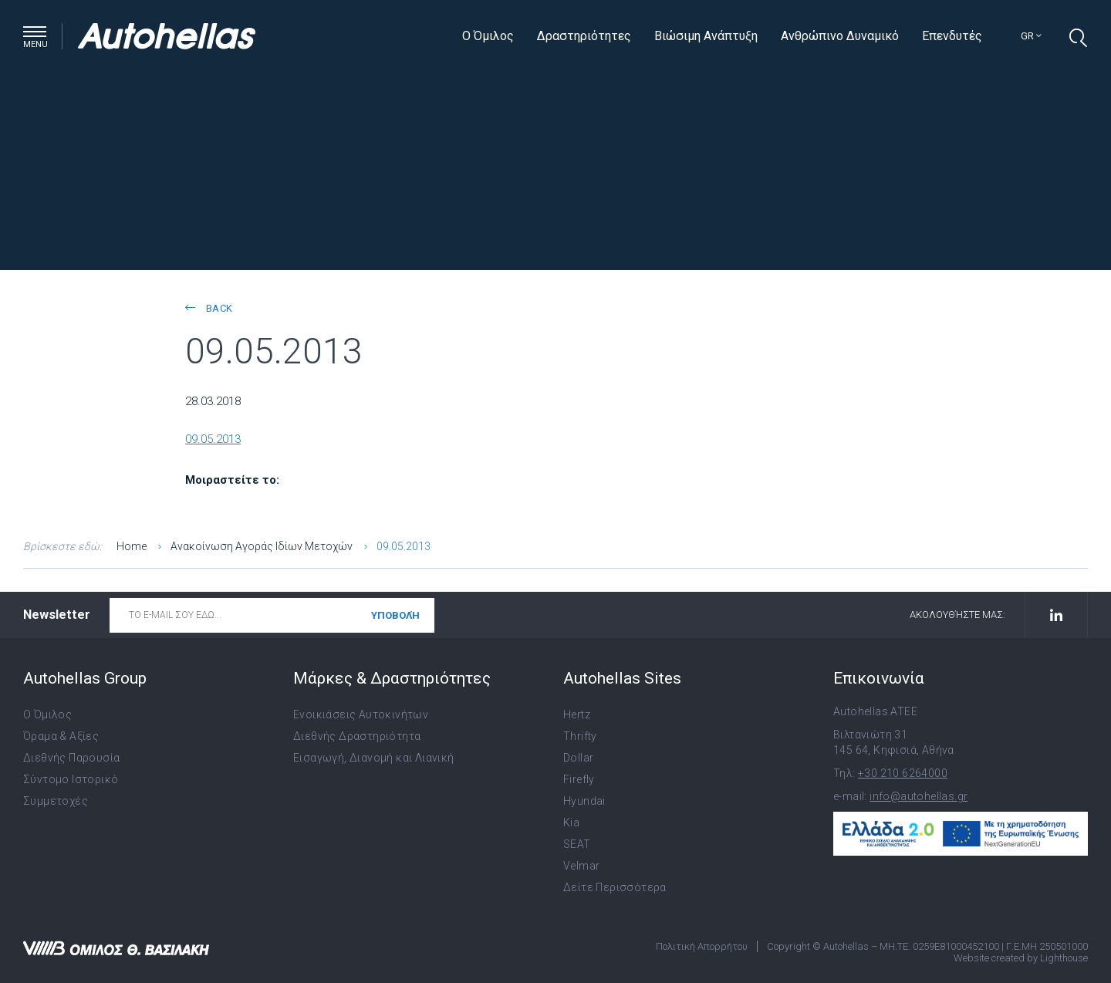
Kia (571, 822)
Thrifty (580, 736)
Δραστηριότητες (584, 36)
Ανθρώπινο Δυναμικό (840, 36)
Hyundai (584, 801)
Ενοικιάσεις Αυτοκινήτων (360, 714)
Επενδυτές (952, 36)
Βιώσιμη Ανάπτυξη (706, 36)
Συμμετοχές (55, 801)
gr (1031, 36)
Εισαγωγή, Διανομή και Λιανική (373, 758)
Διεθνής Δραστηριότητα (356, 736)
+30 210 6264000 (902, 773)
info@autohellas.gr (918, 796)
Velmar (581, 866)
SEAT (577, 844)
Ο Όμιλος (488, 36)
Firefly (579, 779)
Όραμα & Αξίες (61, 736)
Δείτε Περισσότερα (615, 887)
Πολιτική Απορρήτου (702, 946)
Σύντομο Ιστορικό (70, 779)
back (208, 308)
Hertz (576, 714)
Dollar (578, 758)
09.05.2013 (213, 439)
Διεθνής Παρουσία (71, 758)
